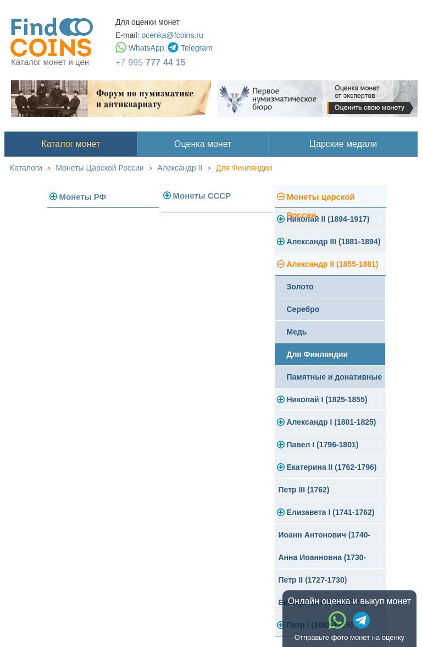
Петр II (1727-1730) (313, 579)
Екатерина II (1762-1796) (332, 467)
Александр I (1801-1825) (331, 422)
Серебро (303, 309)
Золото (300, 286)
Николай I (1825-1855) (327, 399)
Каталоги (26, 167)
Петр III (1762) (304, 489)
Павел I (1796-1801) (323, 444)
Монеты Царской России (100, 167)
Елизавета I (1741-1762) (331, 512)
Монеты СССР (202, 195)
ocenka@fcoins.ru (172, 35)
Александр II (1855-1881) (333, 264)
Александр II (179, 167)
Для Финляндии (244, 167)
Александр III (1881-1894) (334, 241)
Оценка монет (202, 144)
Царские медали (343, 144)
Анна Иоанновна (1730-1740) (323, 561)
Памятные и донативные (334, 376)
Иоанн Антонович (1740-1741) (325, 538)
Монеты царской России (321, 200)
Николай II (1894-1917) (328, 219)
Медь (297, 331)
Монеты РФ (83, 196)
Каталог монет (70, 144)
